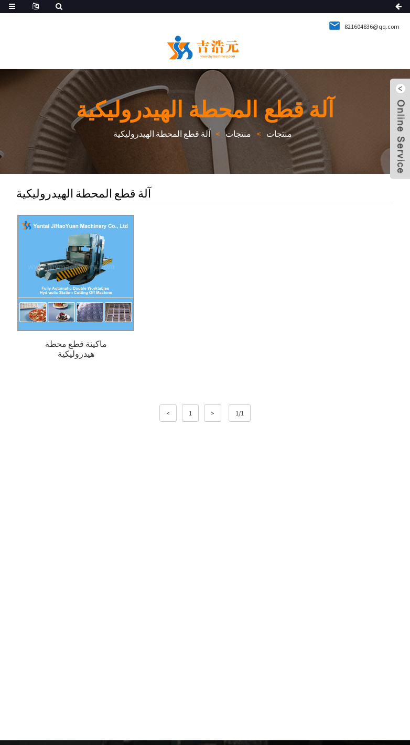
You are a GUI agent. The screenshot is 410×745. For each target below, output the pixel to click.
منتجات (279, 133)
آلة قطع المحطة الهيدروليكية (161, 133)
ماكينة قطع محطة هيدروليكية (76, 349)
